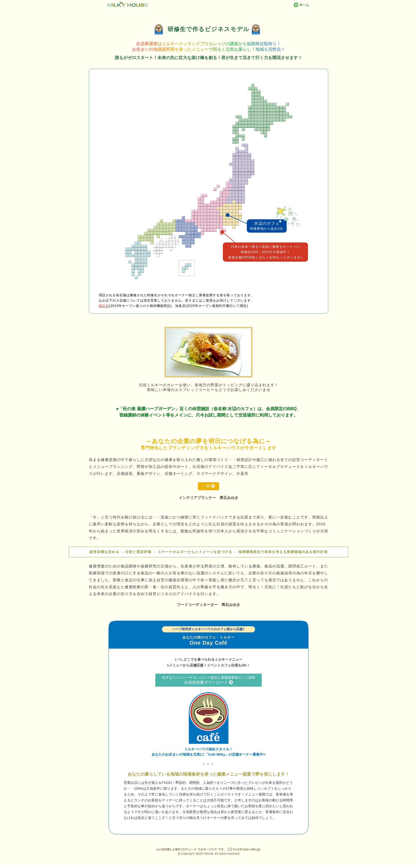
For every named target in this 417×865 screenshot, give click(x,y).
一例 (208, 486)
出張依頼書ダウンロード (208, 680)
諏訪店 (104, 306)
